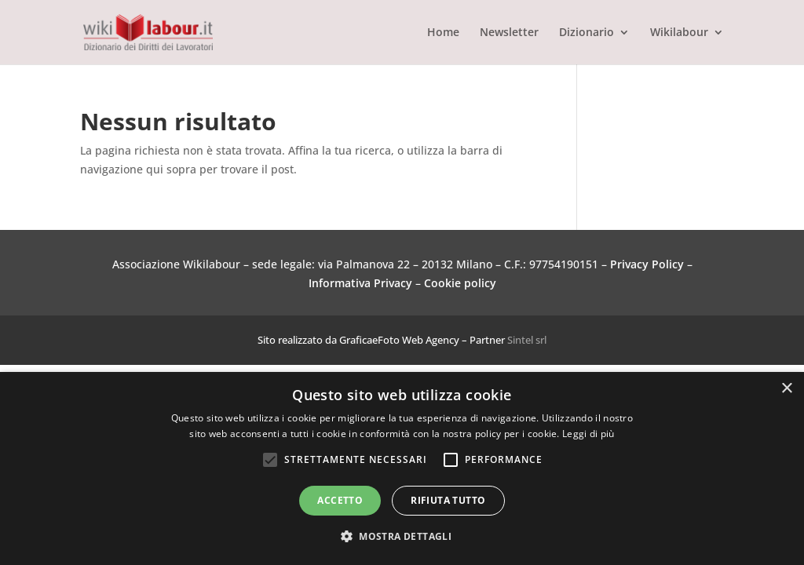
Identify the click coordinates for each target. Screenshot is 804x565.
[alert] (402, 468)
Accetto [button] (340, 500)
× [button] (786, 389)
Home (443, 33)
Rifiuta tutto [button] (448, 500)
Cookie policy (460, 282)
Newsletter (509, 33)
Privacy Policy (647, 264)
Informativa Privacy (360, 282)
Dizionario (586, 33)
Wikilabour (679, 33)
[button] (402, 536)
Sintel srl (526, 340)
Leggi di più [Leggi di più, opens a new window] (588, 433)
